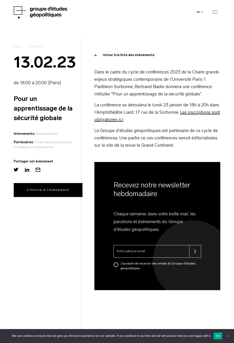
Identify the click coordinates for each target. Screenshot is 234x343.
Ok (218, 336)
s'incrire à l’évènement (48, 190)
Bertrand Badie (47, 134)
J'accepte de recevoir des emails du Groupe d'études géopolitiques (158, 266)
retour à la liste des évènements (124, 55)
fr (198, 12)
